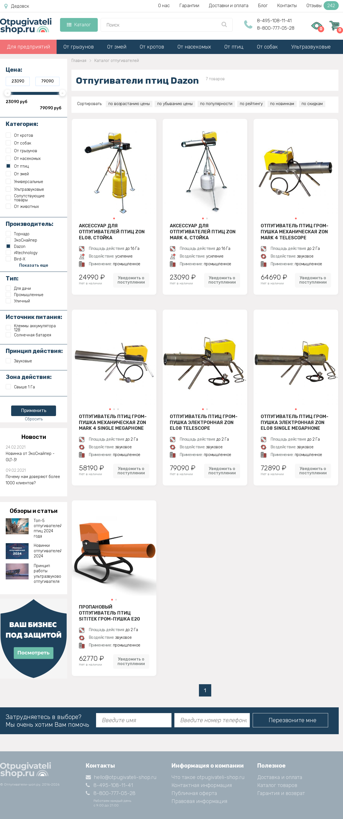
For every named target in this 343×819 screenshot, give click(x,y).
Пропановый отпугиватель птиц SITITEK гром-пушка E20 (109, 612)
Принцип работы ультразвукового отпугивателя (48, 573)
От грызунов (78, 47)
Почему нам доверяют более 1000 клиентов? (33, 479)
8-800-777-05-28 (275, 28)
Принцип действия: (34, 351)
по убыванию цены (175, 103)
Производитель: (29, 224)
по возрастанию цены (129, 103)
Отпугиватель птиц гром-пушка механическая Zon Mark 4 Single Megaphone (113, 422)
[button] (114, 218)
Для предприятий (28, 47)
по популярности (216, 103)
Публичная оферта (194, 793)
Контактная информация (202, 785)
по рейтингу (251, 103)
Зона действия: (29, 377)
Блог (263, 5)
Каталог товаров (277, 785)
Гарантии (189, 5)
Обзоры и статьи (33, 511)
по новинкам (282, 103)
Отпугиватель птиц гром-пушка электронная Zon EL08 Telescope (204, 422)
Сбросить (34, 419)
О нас (164, 5)
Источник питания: (34, 317)
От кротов (152, 47)
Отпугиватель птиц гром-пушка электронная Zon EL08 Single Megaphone (294, 422)
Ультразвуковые (311, 47)
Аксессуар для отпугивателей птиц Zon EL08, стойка (112, 231)
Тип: (12, 278)
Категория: (22, 124)
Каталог (79, 24)
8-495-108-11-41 (274, 20)
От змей (116, 47)
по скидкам (312, 103)
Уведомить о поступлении (131, 280)
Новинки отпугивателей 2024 (48, 550)
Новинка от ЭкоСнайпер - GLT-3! (30, 456)
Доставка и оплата (279, 777)
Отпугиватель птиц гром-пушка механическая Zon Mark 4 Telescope (294, 231)
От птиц (234, 47)
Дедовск (16, 6)
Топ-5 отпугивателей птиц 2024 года (48, 528)
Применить (33, 410)
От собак (267, 47)
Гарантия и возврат (281, 793)
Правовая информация (199, 801)
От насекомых (194, 47)
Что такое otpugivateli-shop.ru (208, 777)
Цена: (14, 70)
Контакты (287, 5)
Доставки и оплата (228, 5)
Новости (33, 437)
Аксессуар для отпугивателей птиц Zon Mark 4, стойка (203, 231)
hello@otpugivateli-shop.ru (121, 777)
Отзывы (322, 5)
